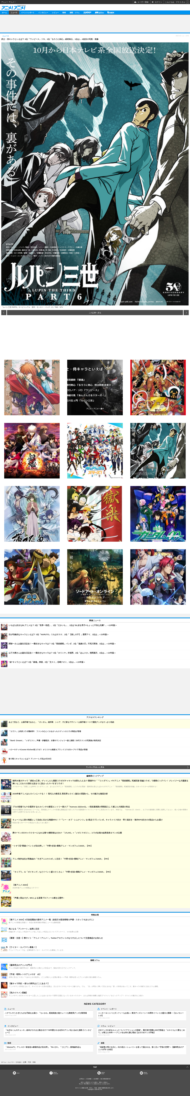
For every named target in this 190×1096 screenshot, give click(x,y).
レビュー (55, 12)
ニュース (14, 12)
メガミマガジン (99, 12)
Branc (111, 12)
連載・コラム (75, 12)
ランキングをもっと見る (95, 767)
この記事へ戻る (95, 312)
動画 (64, 12)
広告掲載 (88, 1079)
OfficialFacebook (55, 1073)
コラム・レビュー (108, 1026)
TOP (95, 1067)
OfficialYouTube (146, 1073)
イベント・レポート (109, 1009)
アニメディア (87, 12)
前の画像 (3, 312)
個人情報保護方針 (105, 1079)
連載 (102, 1043)
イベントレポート (27, 12)
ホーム (4, 12)
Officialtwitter (103, 1073)
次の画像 (186, 312)
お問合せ (81, 1079)
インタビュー (43, 12)
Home (18, 1073)
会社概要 (96, 1079)
